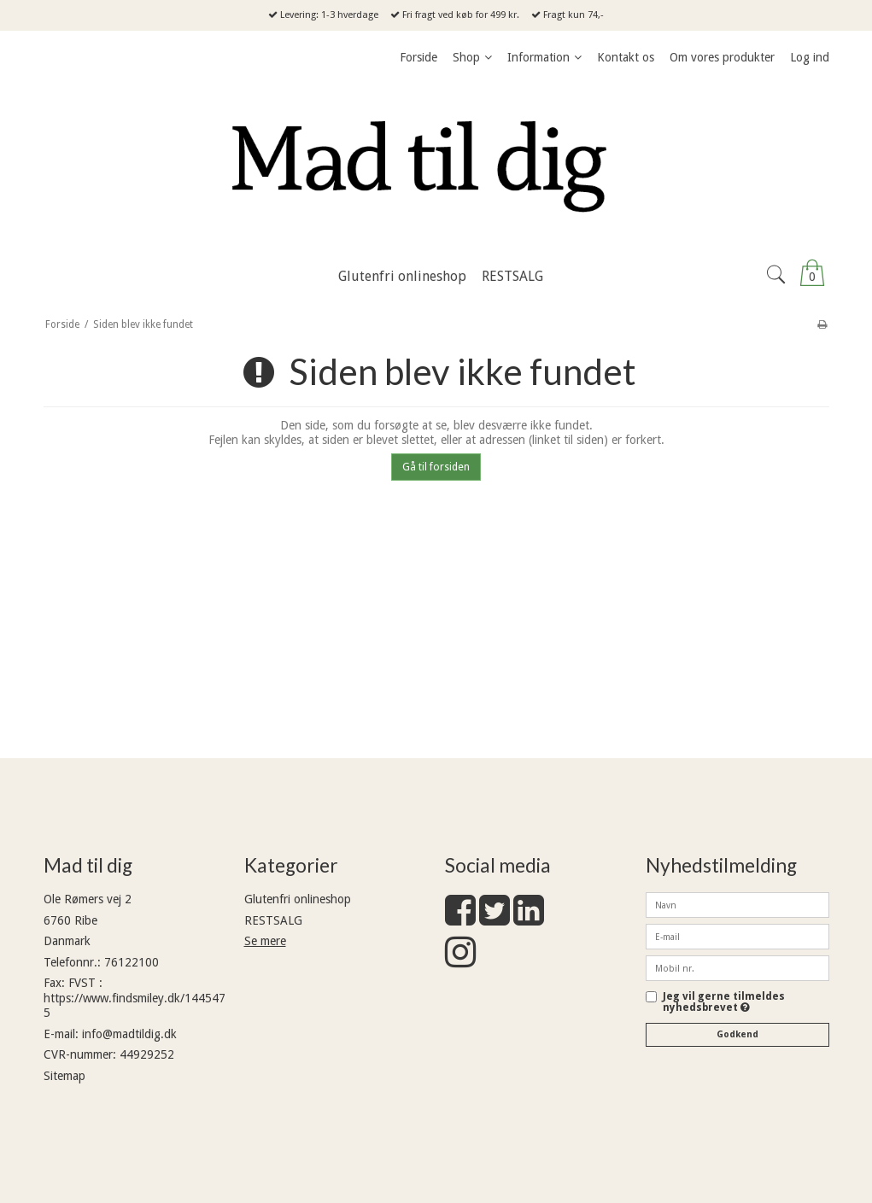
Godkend (737, 1034)
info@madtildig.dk (129, 1034)
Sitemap (64, 1076)
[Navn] (737, 904)
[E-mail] (737, 936)
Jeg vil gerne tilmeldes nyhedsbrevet (724, 1002)
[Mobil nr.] (737, 967)
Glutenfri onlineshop (297, 899)
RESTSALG (273, 920)
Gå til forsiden (436, 467)
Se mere (265, 941)
